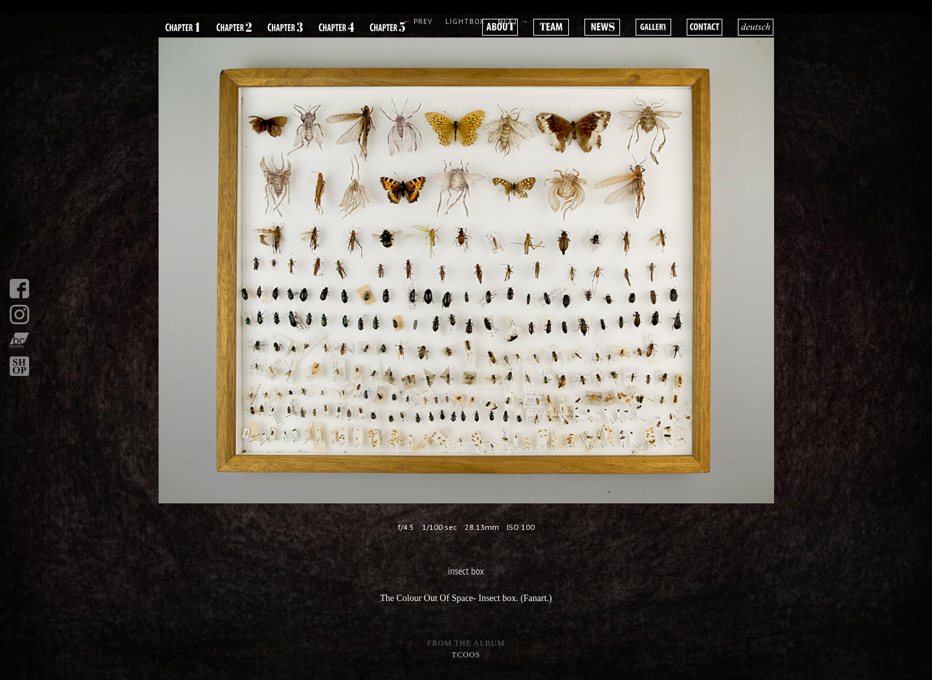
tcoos (466, 654)
